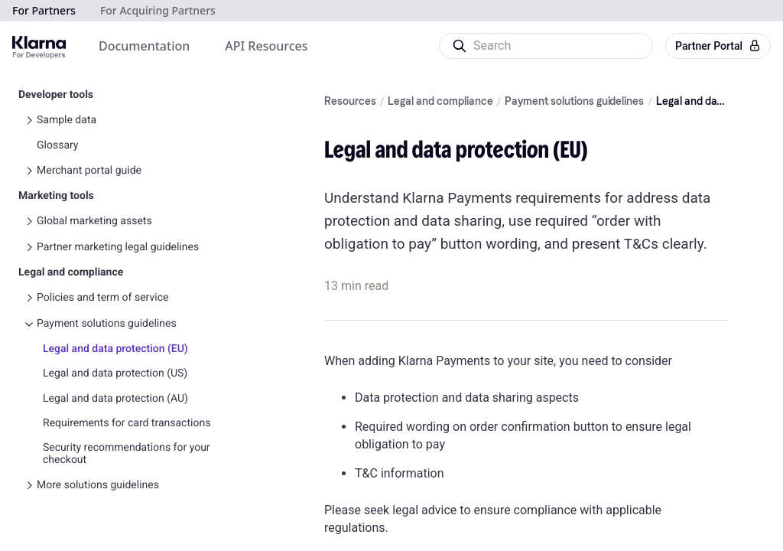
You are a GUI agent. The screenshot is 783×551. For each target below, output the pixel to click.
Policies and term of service (102, 243)
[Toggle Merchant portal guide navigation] (29, 116)
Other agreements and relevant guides (127, 457)
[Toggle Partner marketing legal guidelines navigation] (29, 192)
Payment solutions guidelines (107, 269)
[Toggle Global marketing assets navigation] (29, 166)
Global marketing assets (94, 167)
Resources (350, 102)
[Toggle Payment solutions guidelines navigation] (29, 269)
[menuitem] (144, 46)
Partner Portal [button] (718, 46)
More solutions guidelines (98, 431)
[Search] (545, 46)
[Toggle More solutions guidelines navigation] (29, 430)
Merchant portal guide (89, 116)
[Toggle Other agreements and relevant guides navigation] (29, 456)
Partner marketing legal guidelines (118, 193)
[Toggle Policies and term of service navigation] (29, 243)
